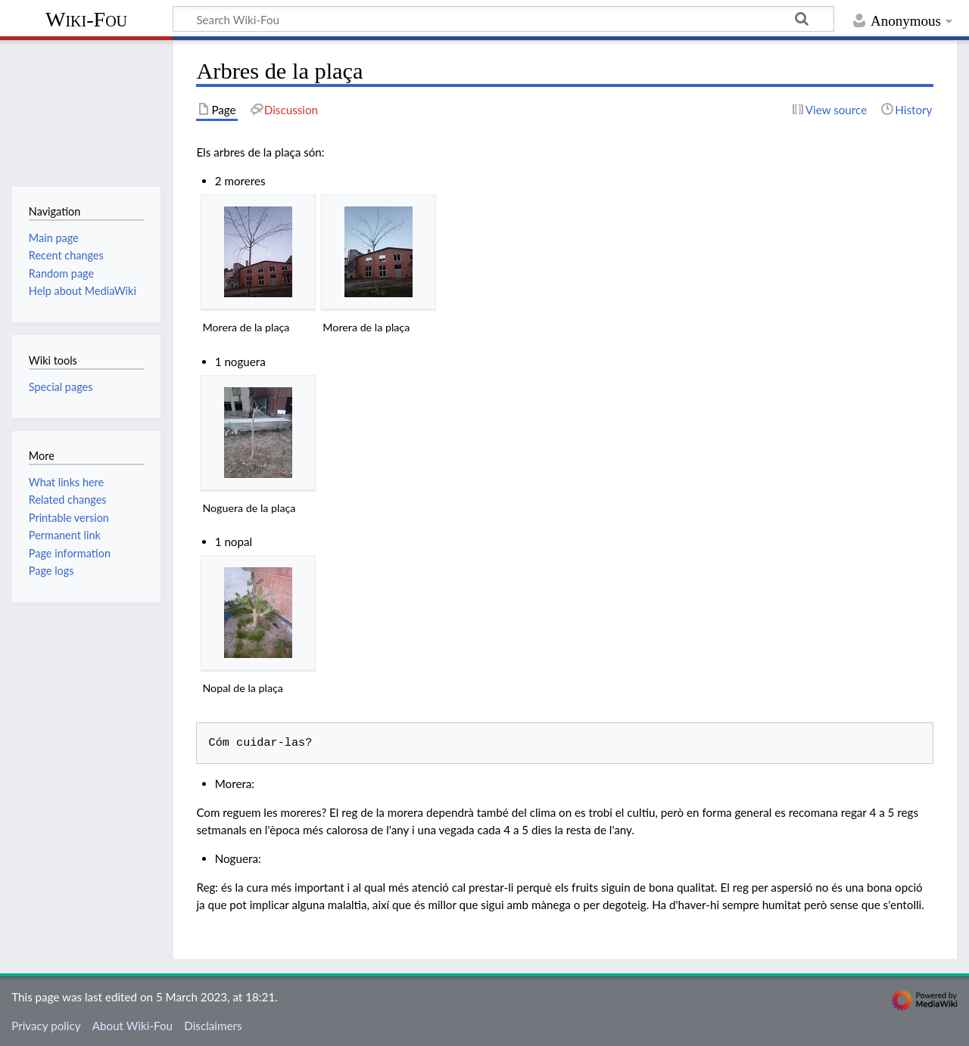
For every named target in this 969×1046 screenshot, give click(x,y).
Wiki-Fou (86, 19)
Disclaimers (212, 1025)
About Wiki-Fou (132, 1025)
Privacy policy (45, 1025)
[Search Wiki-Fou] (503, 19)
